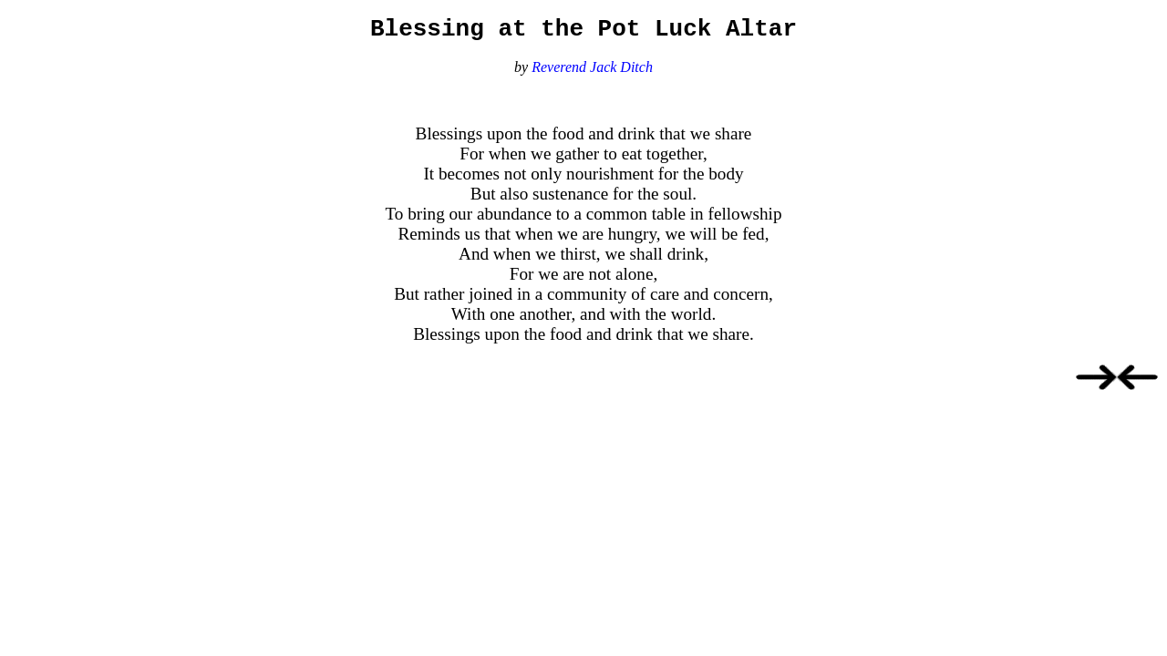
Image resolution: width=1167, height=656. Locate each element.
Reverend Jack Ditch (592, 72)
